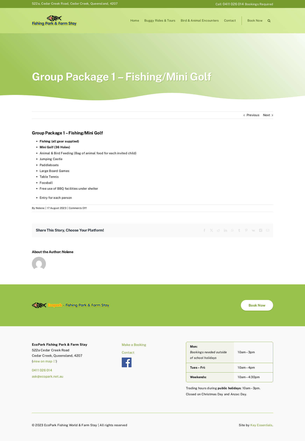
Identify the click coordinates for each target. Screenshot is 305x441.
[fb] (126, 359)
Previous (253, 115)
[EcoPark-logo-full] (71, 304)
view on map (42, 361)
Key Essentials (261, 425)
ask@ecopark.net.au (47, 376)
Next (266, 115)
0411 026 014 (233, 4)
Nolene (40, 208)
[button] (269, 20)
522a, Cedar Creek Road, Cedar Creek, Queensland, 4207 (75, 3)
